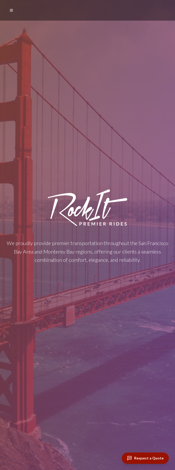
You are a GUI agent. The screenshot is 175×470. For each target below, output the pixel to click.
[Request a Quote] (145, 458)
